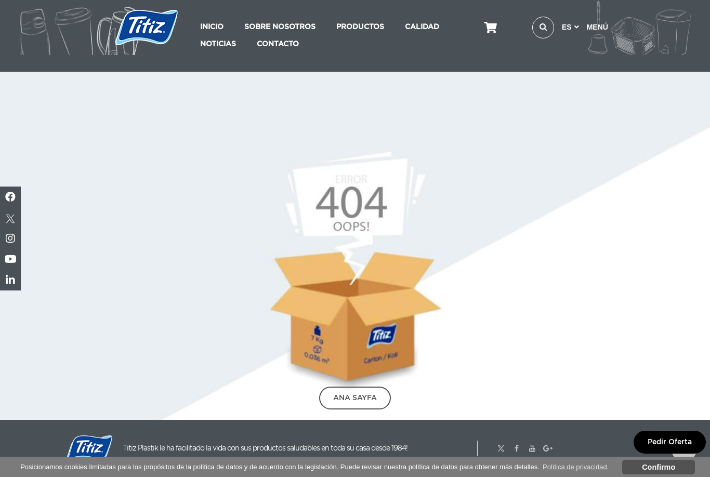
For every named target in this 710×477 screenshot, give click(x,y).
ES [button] (570, 27)
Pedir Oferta (670, 442)
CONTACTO (278, 43)
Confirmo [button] (658, 467)
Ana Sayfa (355, 397)
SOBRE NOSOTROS (279, 26)
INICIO (211, 26)
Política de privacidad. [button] (576, 467)
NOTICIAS (218, 43)
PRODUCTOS (360, 26)
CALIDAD (422, 26)
